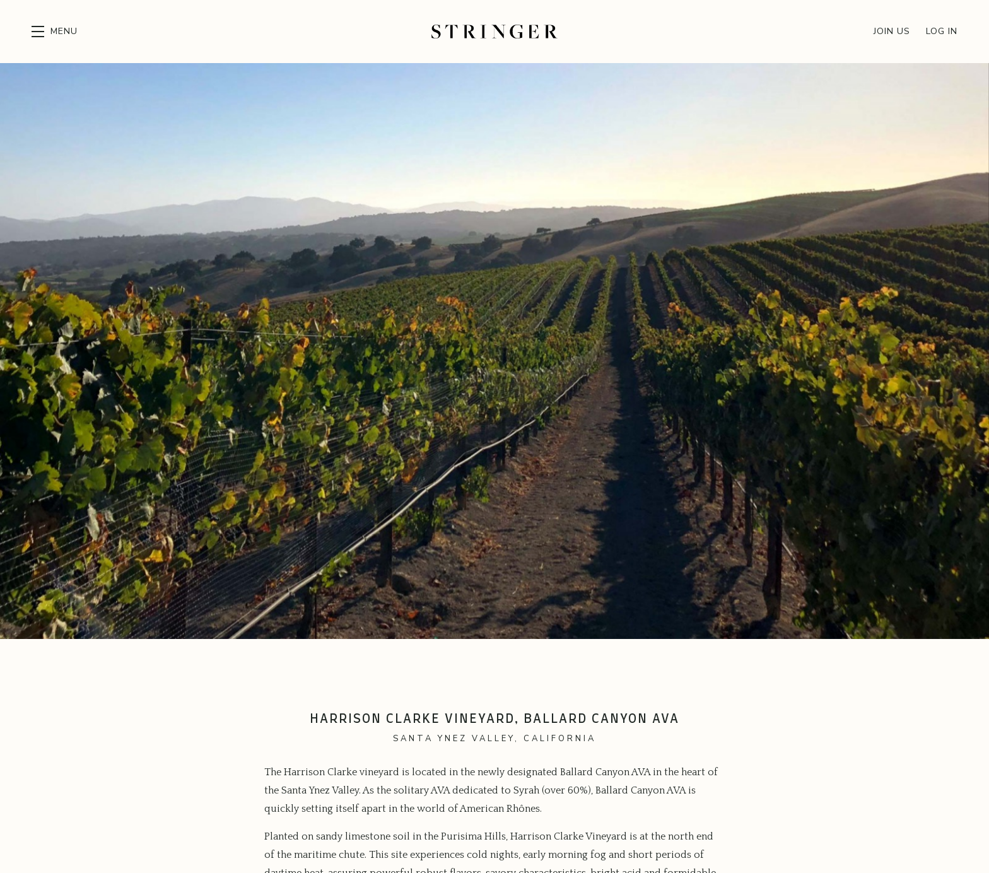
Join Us (892, 31)
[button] (55, 31)
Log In (941, 31)
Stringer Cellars (494, 31)
